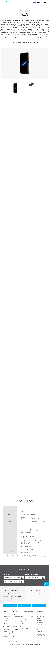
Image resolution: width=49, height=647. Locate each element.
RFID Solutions (14, 632)
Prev (3, 88)
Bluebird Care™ (23, 619)
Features (18, 42)
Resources (36, 42)
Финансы (5, 631)
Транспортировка (6, 616)
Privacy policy (42, 641)
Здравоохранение (6, 636)
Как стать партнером (33, 618)
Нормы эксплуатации (41, 616)
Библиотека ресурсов (41, 622)
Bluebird (18, 644)
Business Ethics (40, 618)
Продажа (5, 614)
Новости (18, 641)
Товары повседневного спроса (6, 626)
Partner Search (31, 619)
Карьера (39, 629)
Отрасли (5, 611)
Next (45, 88)
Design (12, 42)
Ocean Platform (32, 621)
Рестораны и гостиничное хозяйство (5, 622)
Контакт (34, 641)
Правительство (6, 629)
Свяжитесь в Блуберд (41, 631)
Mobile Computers (15, 614)
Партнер (31, 611)
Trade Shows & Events (41, 624)
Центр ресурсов (26, 641)
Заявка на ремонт (23, 621)
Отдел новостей (40, 620)
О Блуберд (40, 611)
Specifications (27, 42)
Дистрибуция (5, 618)
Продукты (14, 611)
